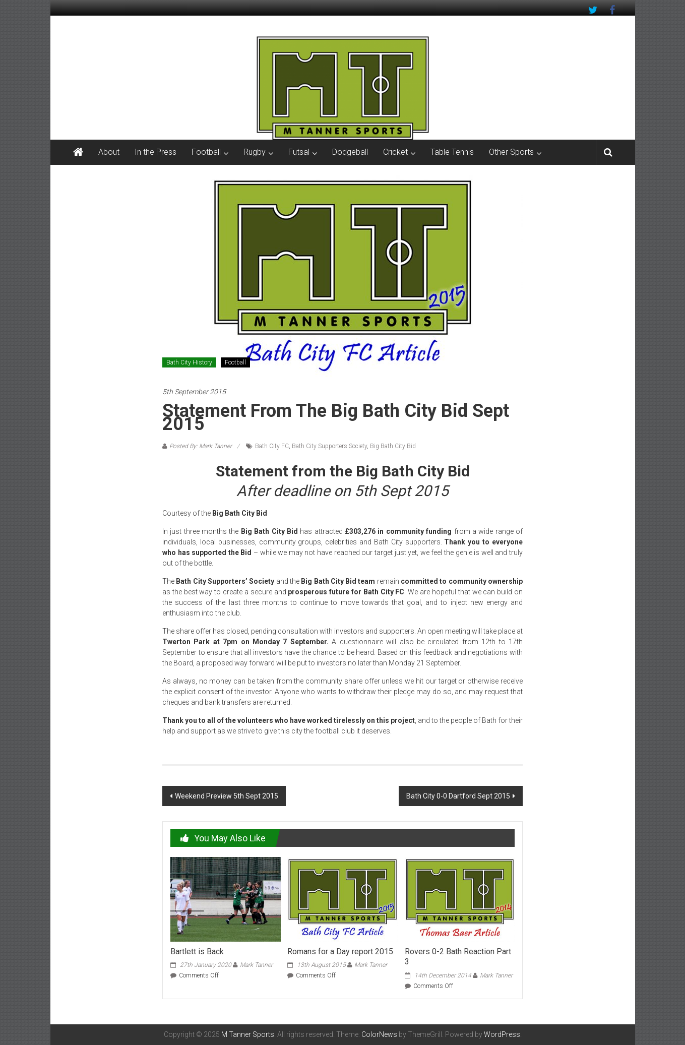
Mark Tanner (256, 964)
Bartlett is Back (197, 951)
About (108, 152)
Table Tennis (452, 152)
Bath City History (189, 362)
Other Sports (511, 152)
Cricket (395, 152)
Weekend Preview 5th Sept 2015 (226, 796)
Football (206, 152)
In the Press (155, 152)
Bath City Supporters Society (329, 446)
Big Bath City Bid (393, 446)
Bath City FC (272, 446)
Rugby (254, 152)
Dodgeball (350, 152)
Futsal (298, 152)
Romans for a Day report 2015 (340, 951)
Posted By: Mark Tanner (200, 446)
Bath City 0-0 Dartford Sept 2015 (458, 796)
